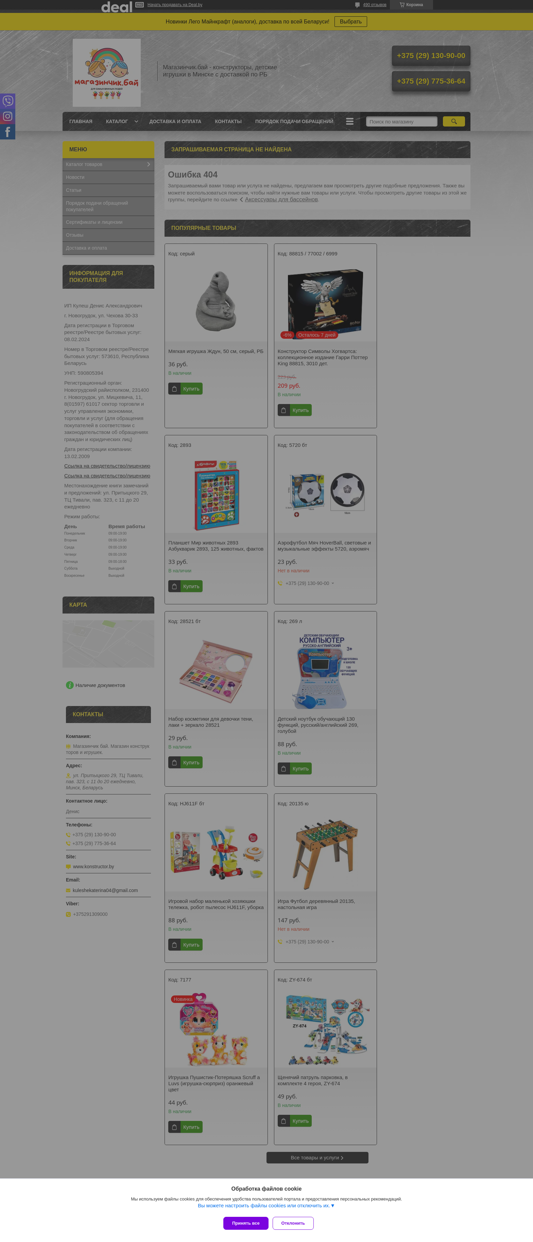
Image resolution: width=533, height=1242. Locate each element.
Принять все (246, 1223)
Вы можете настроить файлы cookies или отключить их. (264, 1208)
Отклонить (296, 1223)
